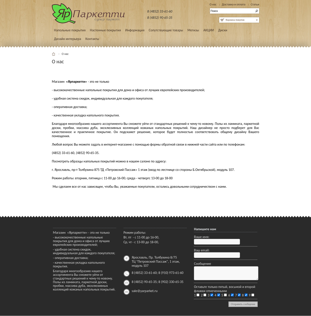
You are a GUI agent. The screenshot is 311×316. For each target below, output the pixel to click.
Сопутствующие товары (166, 30)
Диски (222, 30)
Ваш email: (201, 250)
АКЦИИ (208, 30)
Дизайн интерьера (67, 39)
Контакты (92, 39)
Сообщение (202, 264)
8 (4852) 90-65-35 (159, 18)
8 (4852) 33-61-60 (159, 11)
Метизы (193, 30)
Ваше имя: (201, 237)
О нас (65, 54)
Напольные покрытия (70, 30)
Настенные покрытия (105, 30)
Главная (54, 54)
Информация (134, 30)
